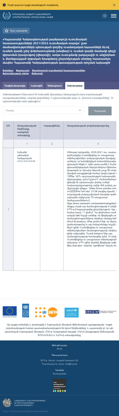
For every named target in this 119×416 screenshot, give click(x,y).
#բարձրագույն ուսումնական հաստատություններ (58, 70)
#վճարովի (37, 73)
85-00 (59, 349)
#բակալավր (22, 70)
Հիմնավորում (54, 85)
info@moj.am (71, 364)
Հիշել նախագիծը (18, 30)
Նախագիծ (36, 85)
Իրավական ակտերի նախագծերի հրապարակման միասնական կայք (32, 16)
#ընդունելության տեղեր (16, 73)
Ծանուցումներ (59, 373)
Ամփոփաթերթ (75, 85)
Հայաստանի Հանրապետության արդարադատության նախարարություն (30, 403)
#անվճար (8, 70)
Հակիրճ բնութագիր (14, 85)
